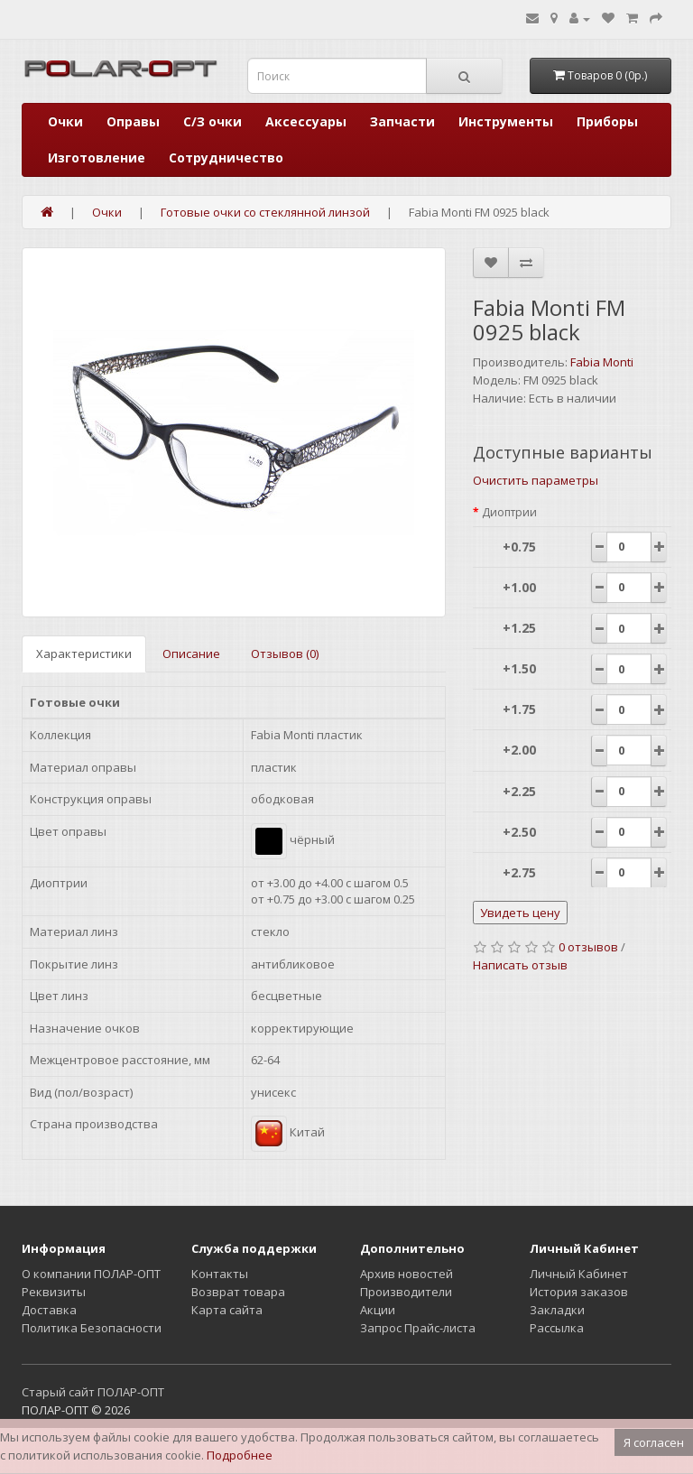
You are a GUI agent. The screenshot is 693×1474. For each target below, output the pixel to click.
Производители (406, 1292)
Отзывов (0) (285, 653)
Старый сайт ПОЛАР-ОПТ (93, 1392)
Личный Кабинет (579, 1273)
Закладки (557, 1310)
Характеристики (84, 653)
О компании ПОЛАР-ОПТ (91, 1273)
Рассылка (557, 1328)
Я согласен (654, 1442)
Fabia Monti (601, 362)
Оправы (133, 121)
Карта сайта (227, 1310)
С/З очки (212, 121)
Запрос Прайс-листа (418, 1328)
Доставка (49, 1310)
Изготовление (96, 157)
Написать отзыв (520, 965)
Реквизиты (54, 1292)
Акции (377, 1310)
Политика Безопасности (92, 1328)
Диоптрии (509, 512)
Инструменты (505, 121)
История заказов (579, 1292)
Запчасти (402, 121)
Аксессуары (305, 121)
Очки (65, 121)
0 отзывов (588, 947)
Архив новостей (406, 1273)
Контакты (219, 1273)
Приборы (607, 121)
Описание (191, 653)
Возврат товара (238, 1292)
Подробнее (240, 1455)
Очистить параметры (535, 480)
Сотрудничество (226, 157)
